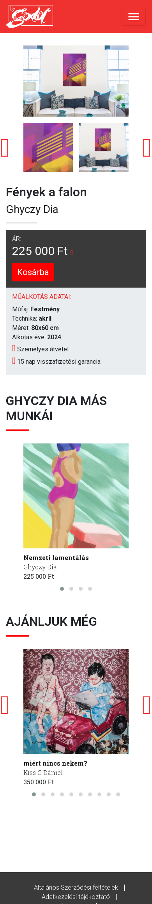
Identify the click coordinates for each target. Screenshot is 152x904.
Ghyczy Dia (32, 209)
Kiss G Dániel (43, 772)
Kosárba (33, 272)
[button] (62, 589)
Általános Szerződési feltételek (76, 887)
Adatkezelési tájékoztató (76, 897)
